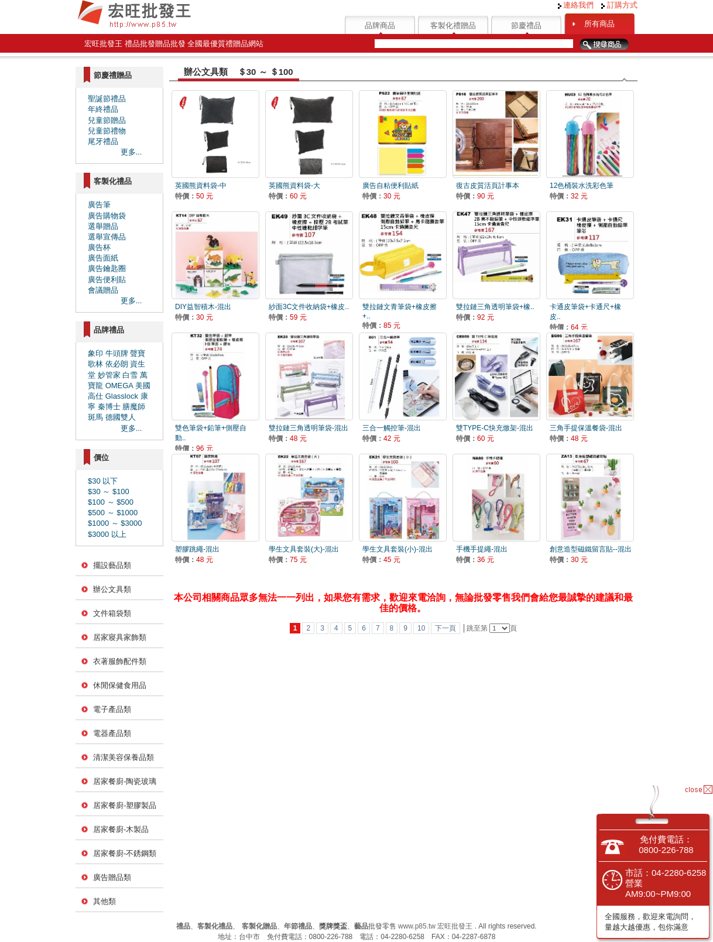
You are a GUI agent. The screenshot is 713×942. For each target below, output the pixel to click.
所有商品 (599, 23)
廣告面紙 (103, 258)
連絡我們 (576, 5)
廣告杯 (99, 247)
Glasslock (121, 396)
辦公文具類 (112, 589)
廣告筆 (99, 204)
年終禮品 (103, 109)
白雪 (130, 375)
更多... (131, 152)
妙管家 (109, 375)
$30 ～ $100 (108, 491)
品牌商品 (380, 25)
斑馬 (95, 417)
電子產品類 (112, 709)
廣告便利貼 (107, 279)
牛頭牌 (116, 353)
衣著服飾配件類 (119, 661)
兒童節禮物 (107, 130)
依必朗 (116, 363)
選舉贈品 (103, 226)
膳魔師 (133, 406)
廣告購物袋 (107, 215)
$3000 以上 (107, 534)
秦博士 (109, 406)
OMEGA (119, 385)
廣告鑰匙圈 (107, 268)
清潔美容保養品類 (123, 757)
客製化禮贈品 (453, 25)
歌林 (95, 363)
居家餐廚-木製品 (121, 829)
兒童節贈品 (107, 120)
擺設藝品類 (112, 565)
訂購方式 (619, 5)
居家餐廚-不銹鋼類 (124, 853)
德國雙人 (120, 417)
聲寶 (137, 353)
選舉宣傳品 (107, 236)
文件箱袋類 (112, 613)
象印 (95, 353)
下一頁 (445, 628)
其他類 (104, 901)
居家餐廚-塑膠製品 (124, 805)
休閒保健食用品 (119, 685)
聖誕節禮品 (107, 98)
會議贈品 (103, 290)
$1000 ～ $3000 (115, 523)
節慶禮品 (526, 25)
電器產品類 (112, 733)
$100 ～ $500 (110, 502)
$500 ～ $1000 (113, 512)
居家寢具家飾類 (119, 637)
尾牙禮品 (103, 141)
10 (421, 628)
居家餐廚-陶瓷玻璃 (124, 781)
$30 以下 (103, 481)
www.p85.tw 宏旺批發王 (435, 926)
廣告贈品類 (112, 877)
